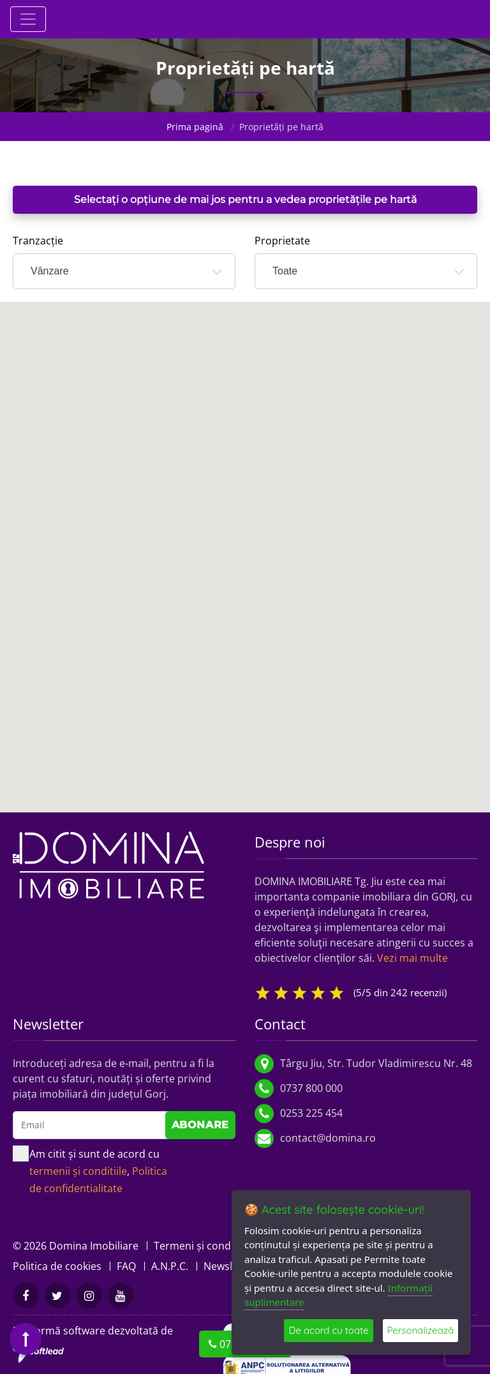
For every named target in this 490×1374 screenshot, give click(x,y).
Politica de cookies (57, 1266)
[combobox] (124, 271)
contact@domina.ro (328, 1138)
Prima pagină (195, 127)
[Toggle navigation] (28, 19)
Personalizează (420, 1330)
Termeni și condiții (198, 1246)
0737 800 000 (311, 1088)
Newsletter (230, 1266)
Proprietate (282, 241)
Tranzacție (38, 241)
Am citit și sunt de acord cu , (90, 1170)
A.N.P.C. (169, 1266)
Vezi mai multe (412, 958)
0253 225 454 (311, 1113)
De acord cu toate (328, 1330)
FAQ (126, 1266)
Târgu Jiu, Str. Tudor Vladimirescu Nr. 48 (376, 1063)
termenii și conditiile (78, 1171)
